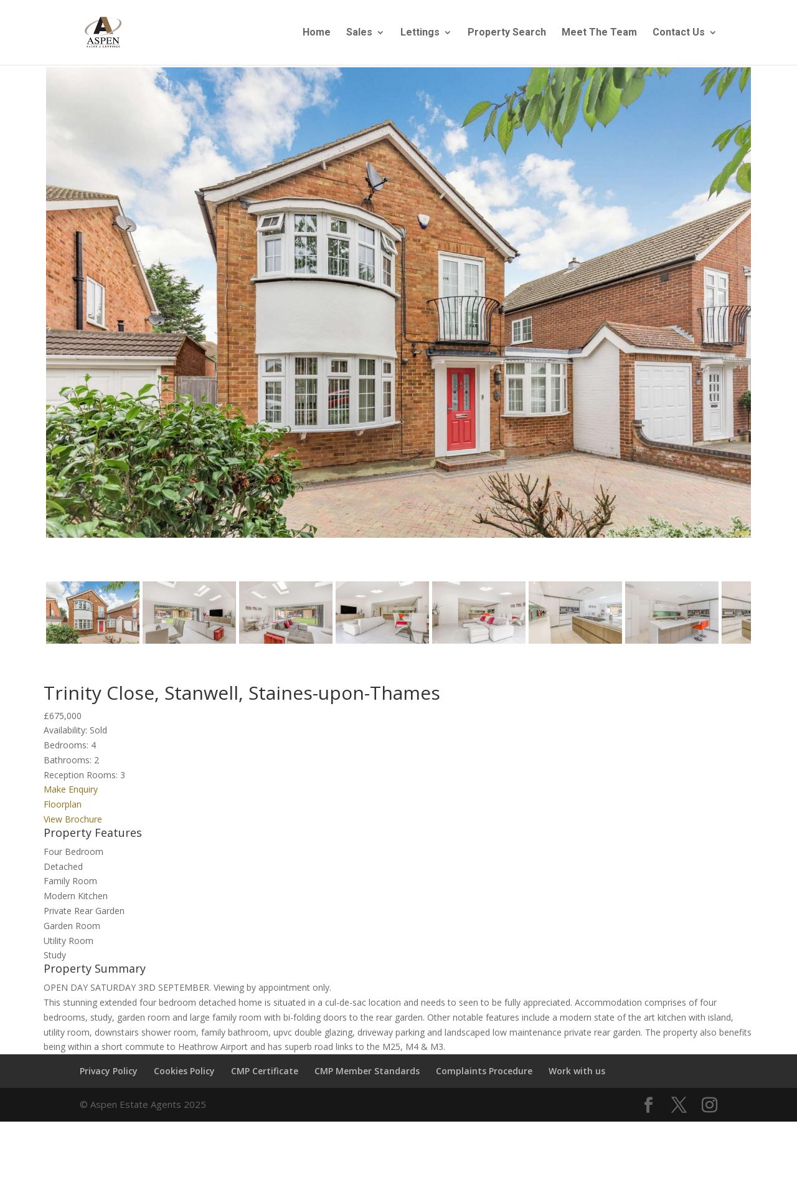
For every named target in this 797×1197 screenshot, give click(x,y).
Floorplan (63, 810)
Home (317, 33)
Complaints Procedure (484, 1076)
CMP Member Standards (367, 1076)
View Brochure (73, 825)
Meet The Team (599, 33)
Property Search (507, 33)
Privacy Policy (109, 1076)
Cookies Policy (184, 1076)
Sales (359, 33)
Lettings (420, 33)
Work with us (577, 1076)
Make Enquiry (71, 795)
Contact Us (679, 33)
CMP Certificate (264, 1076)
